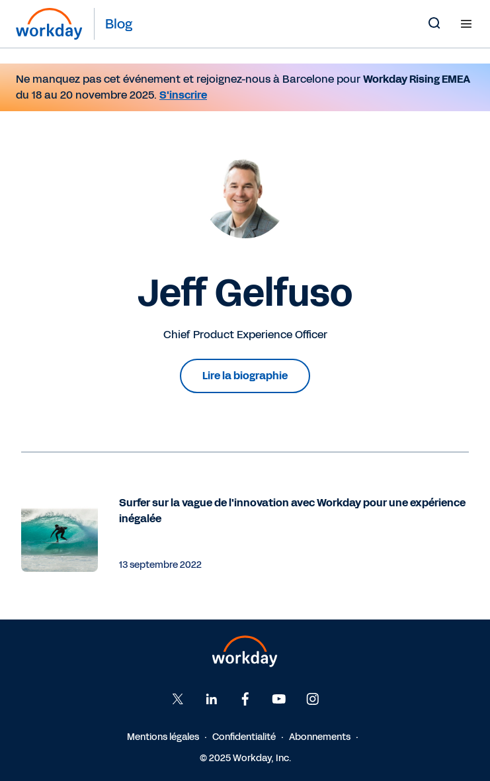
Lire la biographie (245, 375)
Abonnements (319, 737)
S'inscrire (183, 95)
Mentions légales (163, 737)
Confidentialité (244, 737)
